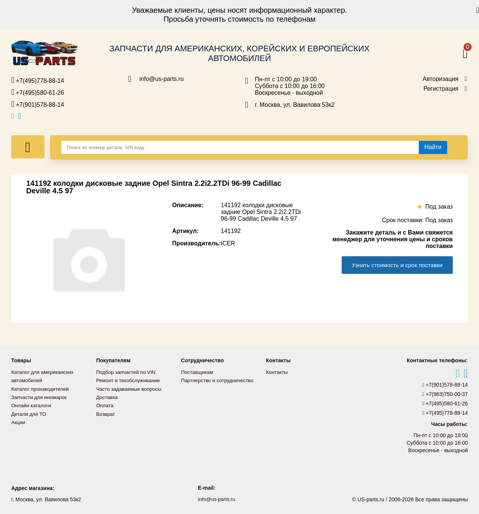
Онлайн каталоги (32, 405)
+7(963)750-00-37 (445, 394)
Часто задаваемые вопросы (130, 388)
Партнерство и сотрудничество (219, 380)
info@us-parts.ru (162, 79)
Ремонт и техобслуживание (129, 380)
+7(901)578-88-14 (37, 104)
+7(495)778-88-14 (37, 80)
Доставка (107, 397)
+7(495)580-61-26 (37, 92)
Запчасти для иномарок (40, 397)
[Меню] (28, 146)
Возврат (106, 413)
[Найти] (433, 147)
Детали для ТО (29, 413)
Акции (18, 421)
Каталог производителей (41, 388)
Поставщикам (198, 372)
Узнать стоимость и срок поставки (394, 265)
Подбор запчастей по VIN (127, 372)
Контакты (277, 372)
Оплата (105, 405)
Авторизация (440, 79)
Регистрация (440, 89)
